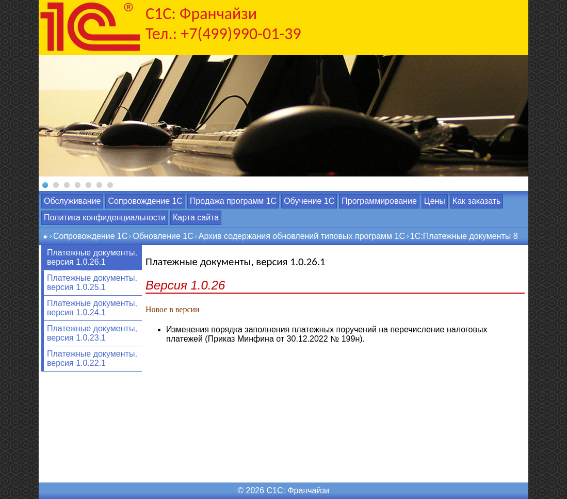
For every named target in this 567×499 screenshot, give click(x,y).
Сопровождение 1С (145, 201)
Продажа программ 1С (233, 201)
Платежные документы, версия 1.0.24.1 (92, 308)
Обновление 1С (163, 236)
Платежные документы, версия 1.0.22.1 (92, 358)
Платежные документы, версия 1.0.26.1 (92, 257)
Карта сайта (196, 217)
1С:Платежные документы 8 (464, 236)
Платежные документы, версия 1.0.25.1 (92, 282)
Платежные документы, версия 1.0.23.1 (92, 333)
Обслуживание (72, 201)
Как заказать (476, 201)
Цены (434, 201)
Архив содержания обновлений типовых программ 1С (302, 236)
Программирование (379, 201)
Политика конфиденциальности (105, 217)
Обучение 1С (309, 201)
